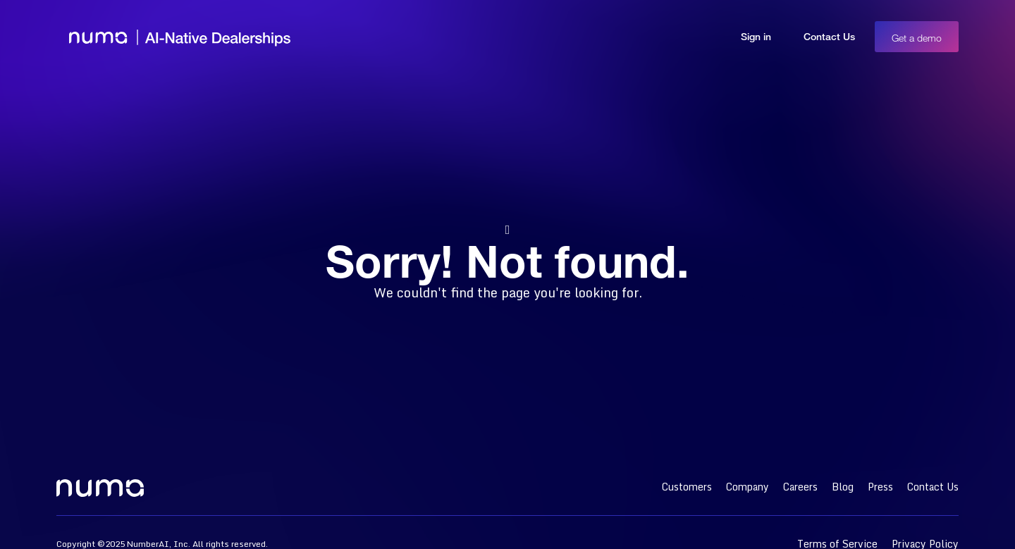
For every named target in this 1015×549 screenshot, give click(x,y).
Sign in (756, 36)
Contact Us (829, 36)
